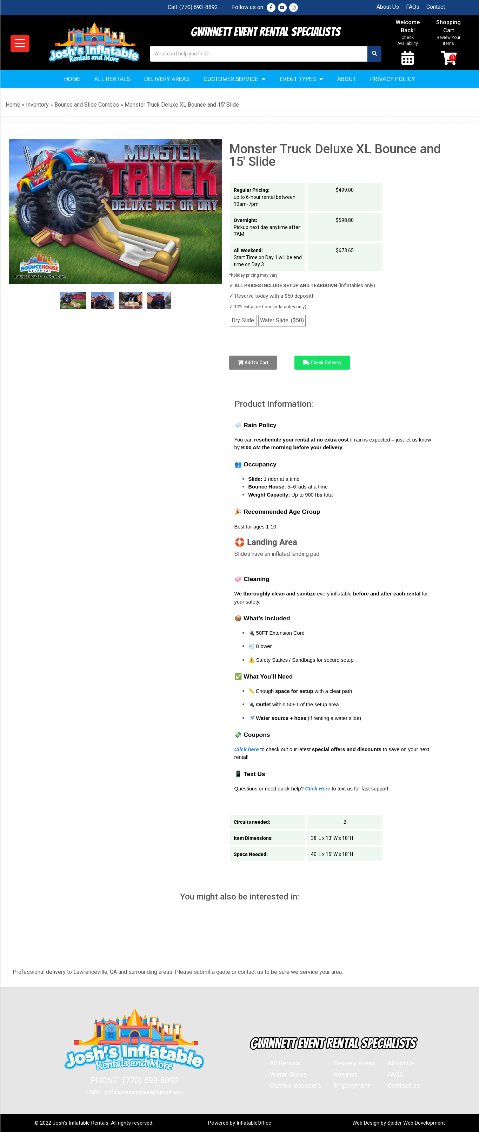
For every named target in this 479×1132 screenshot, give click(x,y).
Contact (435, 7)
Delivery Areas (166, 78)
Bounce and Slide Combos (86, 104)
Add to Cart (253, 362)
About (346, 78)
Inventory (37, 104)
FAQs (412, 7)
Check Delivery (322, 362)
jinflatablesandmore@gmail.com (144, 1092)
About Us (388, 7)
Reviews (345, 1074)
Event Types (301, 79)
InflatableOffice (254, 1123)
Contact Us (404, 1086)
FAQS (396, 1074)
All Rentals (112, 78)
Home (72, 78)
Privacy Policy (392, 78)
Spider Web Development (416, 1123)
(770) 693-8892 (198, 7)
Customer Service (235, 79)
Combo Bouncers (295, 1086)
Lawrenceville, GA (95, 972)
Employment (351, 1086)
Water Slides (288, 1074)
